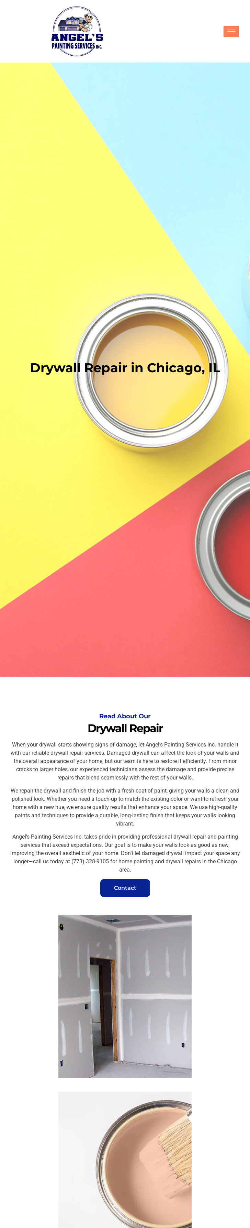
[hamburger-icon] (231, 31)
